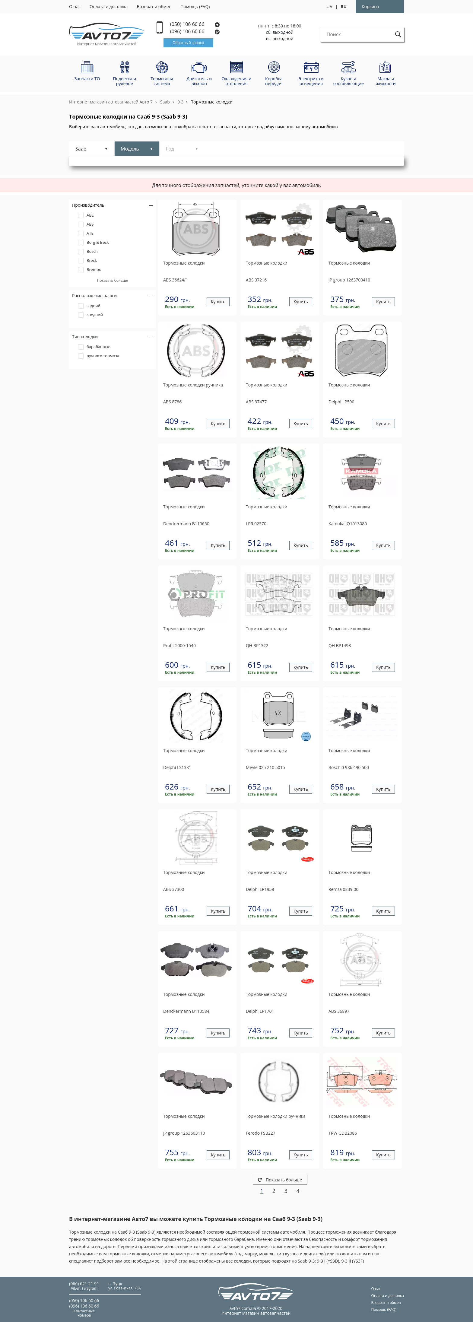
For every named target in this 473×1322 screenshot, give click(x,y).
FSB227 (260, 1133)
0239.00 (343, 889)
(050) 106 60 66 (195, 24)
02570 (256, 523)
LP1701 (260, 1011)
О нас (75, 6)
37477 (256, 402)
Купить (218, 302)
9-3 (180, 102)
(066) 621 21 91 (84, 1283)
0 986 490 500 (349, 767)
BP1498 (340, 645)
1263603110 (184, 1133)
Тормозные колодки (212, 102)
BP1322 (257, 645)
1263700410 (349, 280)
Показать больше (280, 1180)
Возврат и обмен (154, 6)
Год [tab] (170, 148)
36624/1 (175, 280)
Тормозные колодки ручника (193, 385)
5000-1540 (179, 645)
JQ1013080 (348, 523)
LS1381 (177, 767)
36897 (339, 1011)
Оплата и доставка (109, 6)
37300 (173, 889)
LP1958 (260, 889)
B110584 (186, 1011)
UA (329, 6)
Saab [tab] (80, 148)
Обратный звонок (188, 42)
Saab (165, 102)
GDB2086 (343, 1133)
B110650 (186, 523)
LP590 (341, 402)
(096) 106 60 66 (195, 31)
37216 (256, 280)
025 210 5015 (265, 767)
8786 (172, 402)
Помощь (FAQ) (195, 6)
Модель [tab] (130, 148)
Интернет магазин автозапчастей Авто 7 (111, 102)
